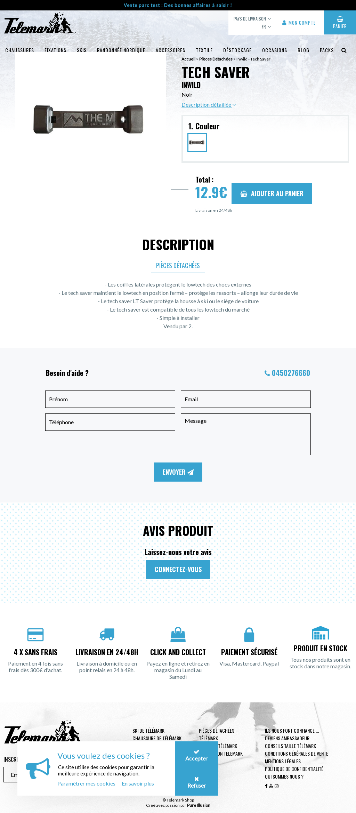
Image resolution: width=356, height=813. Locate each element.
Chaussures (19, 50)
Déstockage (237, 50)
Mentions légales (283, 761)
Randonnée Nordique (121, 50)
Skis (82, 50)
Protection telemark (221, 753)
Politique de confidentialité (294, 768)
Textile (204, 50)
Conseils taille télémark (290, 745)
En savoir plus (138, 783)
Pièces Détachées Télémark (216, 734)
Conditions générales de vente (296, 753)
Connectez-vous (178, 569)
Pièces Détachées (178, 265)
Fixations (55, 50)
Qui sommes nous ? (284, 776)
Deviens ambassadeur (287, 738)
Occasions (274, 50)
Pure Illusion (198, 805)
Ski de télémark (148, 730)
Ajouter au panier (272, 193)
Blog (303, 50)
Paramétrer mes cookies (86, 783)
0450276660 (291, 373)
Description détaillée (208, 104)
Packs (327, 50)
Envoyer (178, 471)
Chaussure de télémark (156, 738)
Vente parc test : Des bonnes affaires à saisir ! (178, 5)
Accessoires (170, 50)
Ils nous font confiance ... (292, 730)
